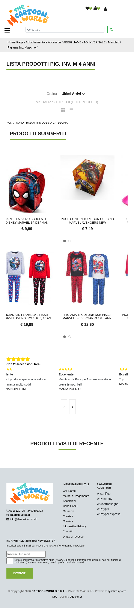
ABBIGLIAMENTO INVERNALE (84, 42)
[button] (64, 241)
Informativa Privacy (75, 526)
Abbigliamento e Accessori (43, 42)
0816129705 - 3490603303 (26, 510)
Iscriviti (19, 573)
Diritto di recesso (73, 536)
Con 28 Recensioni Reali (23, 364)
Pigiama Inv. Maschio (22, 47)
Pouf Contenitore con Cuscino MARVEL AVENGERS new (97, 220)
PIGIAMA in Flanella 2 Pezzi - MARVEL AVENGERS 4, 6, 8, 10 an (37, 316)
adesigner (76, 596)
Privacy (59, 559)
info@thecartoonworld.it (24, 519)
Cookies (68, 516)
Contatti (67, 531)
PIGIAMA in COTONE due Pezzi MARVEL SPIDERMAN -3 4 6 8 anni (97, 316)
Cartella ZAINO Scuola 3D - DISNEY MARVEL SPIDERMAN (36, 220)
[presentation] (64, 406)
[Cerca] (65, 29)
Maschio (113, 42)
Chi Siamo (69, 490)
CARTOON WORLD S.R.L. (49, 591)
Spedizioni (69, 500)
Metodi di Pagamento (76, 496)
